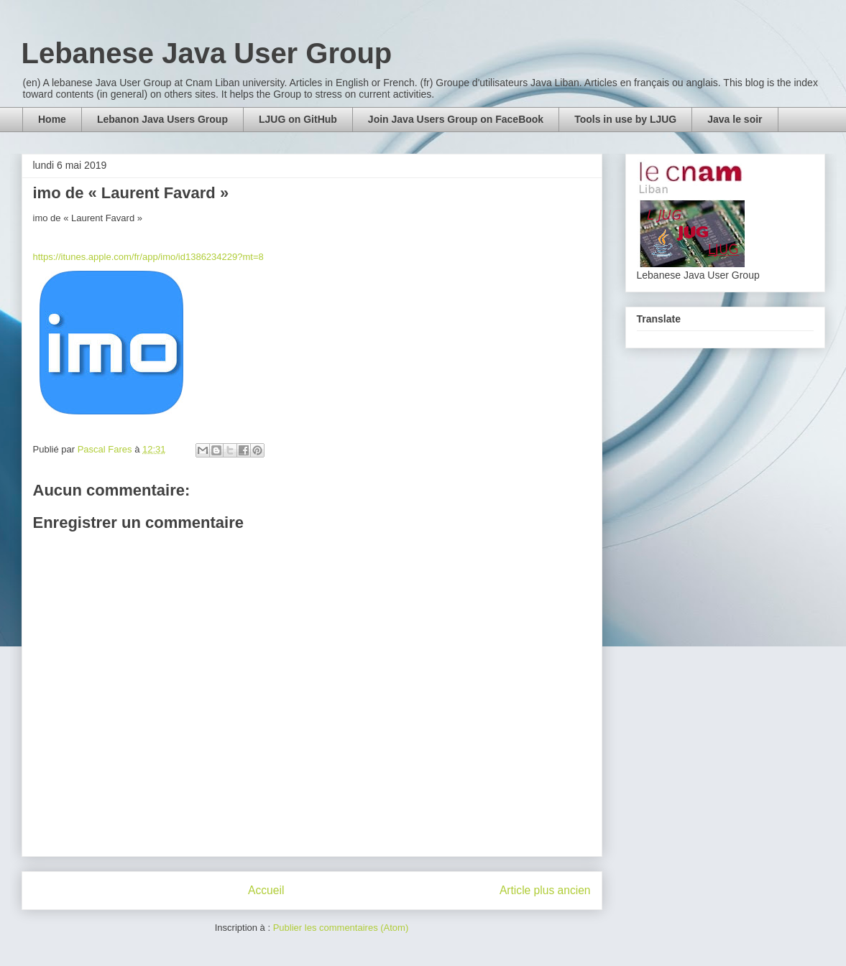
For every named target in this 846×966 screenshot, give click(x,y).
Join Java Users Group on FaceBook (455, 119)
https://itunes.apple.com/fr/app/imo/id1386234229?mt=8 (148, 256)
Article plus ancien (545, 890)
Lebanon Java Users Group (162, 119)
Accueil (266, 890)
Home (52, 119)
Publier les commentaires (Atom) (341, 927)
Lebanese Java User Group (207, 53)
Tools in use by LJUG (625, 119)
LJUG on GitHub (298, 119)
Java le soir (734, 119)
